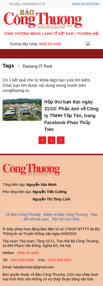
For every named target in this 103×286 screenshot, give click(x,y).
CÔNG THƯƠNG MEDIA (22, 33)
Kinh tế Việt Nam (58, 33)
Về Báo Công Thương (22, 214)
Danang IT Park (37, 66)
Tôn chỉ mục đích (66, 219)
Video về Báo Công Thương (65, 214)
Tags (8, 65)
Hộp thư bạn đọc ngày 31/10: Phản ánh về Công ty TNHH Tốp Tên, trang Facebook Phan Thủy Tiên (71, 115)
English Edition (85, 4)
